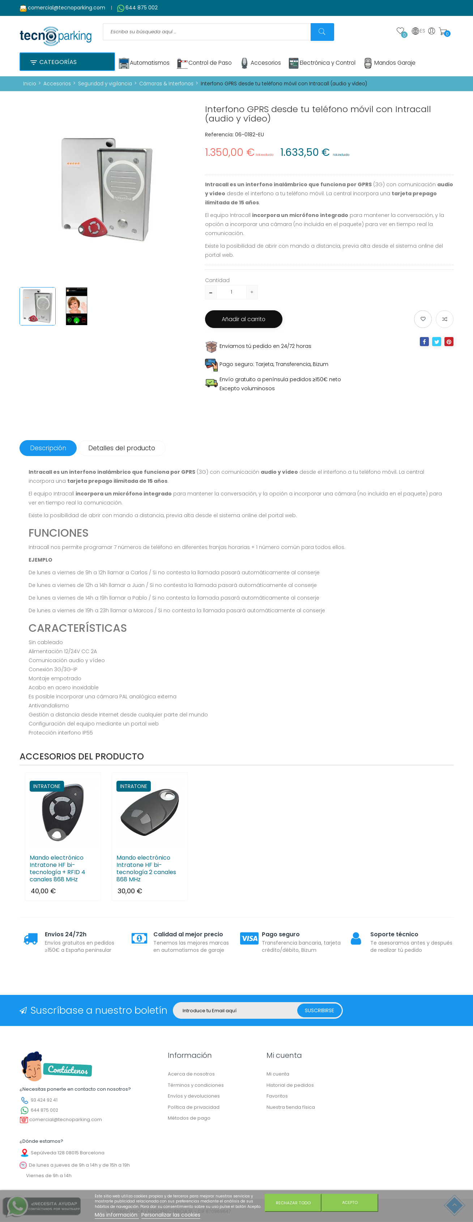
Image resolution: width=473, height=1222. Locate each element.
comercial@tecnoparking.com (66, 7)
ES (418, 31)
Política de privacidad (194, 1107)
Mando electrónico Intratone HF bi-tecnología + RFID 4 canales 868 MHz (57, 869)
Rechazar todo (292, 1203)
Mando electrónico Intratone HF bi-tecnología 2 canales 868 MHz (146, 869)
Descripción (49, 448)
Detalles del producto (124, 448)
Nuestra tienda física (291, 1107)
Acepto (350, 1203)
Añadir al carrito (245, 319)
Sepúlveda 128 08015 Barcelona (68, 1152)
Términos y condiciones (196, 1085)
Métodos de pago (189, 1118)
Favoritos (277, 1096)
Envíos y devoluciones (194, 1096)
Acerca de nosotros (191, 1074)
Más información (117, 1214)
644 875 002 (141, 7)
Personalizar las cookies (170, 1214)
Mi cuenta (278, 1074)
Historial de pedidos (290, 1085)
